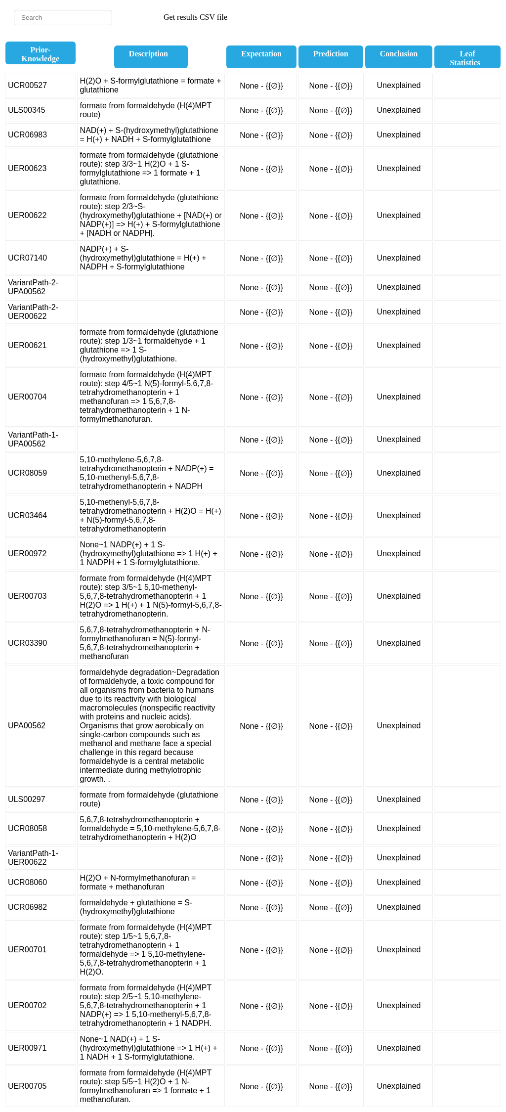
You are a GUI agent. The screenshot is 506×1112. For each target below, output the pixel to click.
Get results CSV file (195, 17)
